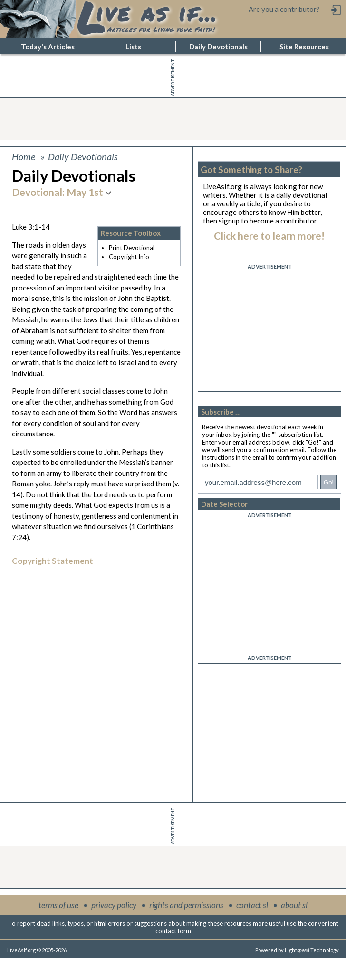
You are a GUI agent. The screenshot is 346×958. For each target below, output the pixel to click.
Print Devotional (131, 248)
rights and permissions (186, 905)
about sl (294, 905)
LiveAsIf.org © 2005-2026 (37, 950)
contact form (173, 931)
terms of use (58, 905)
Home (23, 156)
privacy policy (113, 905)
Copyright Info (129, 257)
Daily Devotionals (218, 46)
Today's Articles (48, 46)
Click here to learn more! (269, 236)
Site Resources (304, 46)
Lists (133, 46)
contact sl (252, 905)
